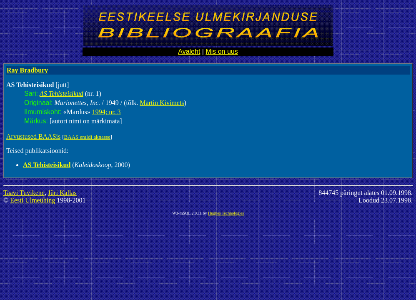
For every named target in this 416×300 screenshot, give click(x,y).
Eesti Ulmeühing (32, 200)
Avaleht (189, 51)
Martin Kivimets (162, 102)
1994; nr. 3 (106, 111)
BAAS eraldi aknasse (87, 137)
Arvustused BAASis (33, 136)
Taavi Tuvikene (24, 192)
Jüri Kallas (62, 192)
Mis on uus (221, 51)
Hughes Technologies (226, 213)
